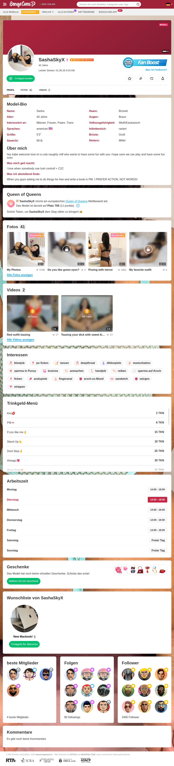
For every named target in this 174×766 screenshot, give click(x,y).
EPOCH (73, 754)
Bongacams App (109, 11)
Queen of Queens (76, 201)
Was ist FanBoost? (156, 69)
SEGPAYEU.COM (88, 754)
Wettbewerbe (86, 12)
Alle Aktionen (67, 11)
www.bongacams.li (44, 754)
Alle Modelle (11, 12)
